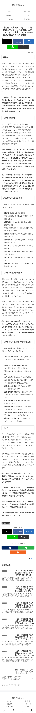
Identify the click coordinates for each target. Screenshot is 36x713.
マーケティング (26, 704)
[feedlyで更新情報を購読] (26, 548)
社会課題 (26, 707)
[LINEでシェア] (12, 47)
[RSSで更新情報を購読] (18, 552)
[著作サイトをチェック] (10, 548)
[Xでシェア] (7, 41)
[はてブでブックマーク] (29, 41)
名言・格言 (6, 523)
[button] (23, 47)
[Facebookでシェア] (18, 41)
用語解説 (9, 704)
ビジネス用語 (9, 707)
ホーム (9, 701)
